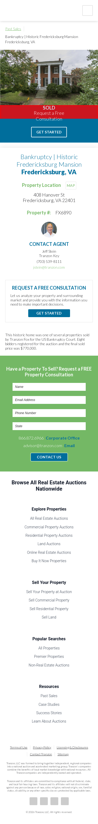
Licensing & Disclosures (72, 747)
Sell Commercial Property (49, 600)
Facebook (33, 801)
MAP (71, 185)
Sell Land (49, 617)
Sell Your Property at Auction (49, 592)
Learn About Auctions (49, 721)
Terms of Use (18, 747)
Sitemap (62, 754)
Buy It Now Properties (49, 561)
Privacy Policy (42, 747)
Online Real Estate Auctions (49, 552)
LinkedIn (44, 801)
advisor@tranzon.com (49, 445)
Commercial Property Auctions (49, 527)
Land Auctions (49, 544)
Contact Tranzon (41, 754)
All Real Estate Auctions (49, 518)
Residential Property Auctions (48, 535)
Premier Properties (49, 656)
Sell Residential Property (49, 609)
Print (90, 28)
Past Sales (13, 28)
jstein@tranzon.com (49, 267)
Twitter (54, 801)
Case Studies (48, 704)
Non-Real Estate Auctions (49, 665)
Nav (87, 10)
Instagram (65, 801)
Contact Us (49, 457)
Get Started (49, 132)
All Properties (49, 648)
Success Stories (49, 713)
